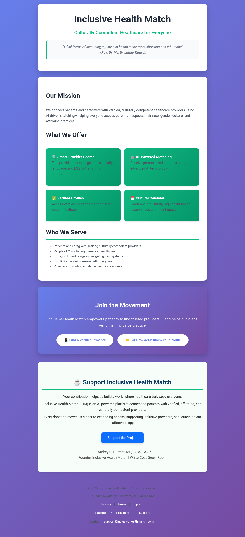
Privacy (106, 504)
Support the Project (122, 438)
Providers (122, 513)
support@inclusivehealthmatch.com (129, 521)
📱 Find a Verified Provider (85, 340)
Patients (101, 513)
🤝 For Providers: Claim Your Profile (153, 340)
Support (138, 504)
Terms (122, 504)
